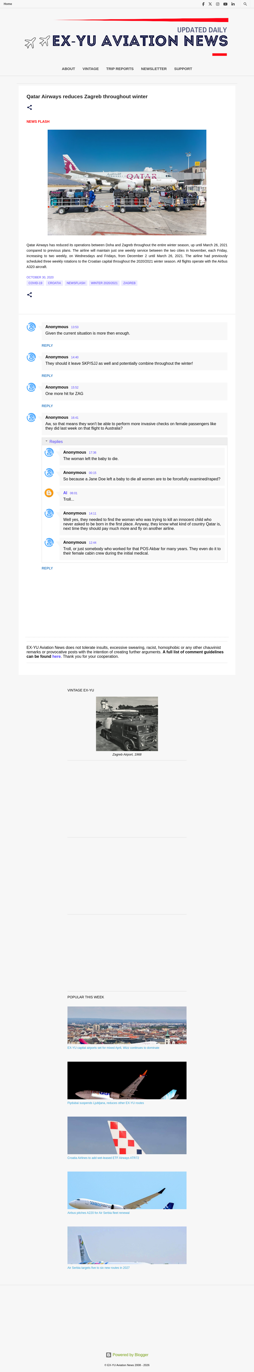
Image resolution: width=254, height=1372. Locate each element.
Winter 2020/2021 (104, 283)
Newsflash (76, 283)
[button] (29, 107)
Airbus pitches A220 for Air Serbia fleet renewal (98, 1213)
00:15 (92, 473)
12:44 (92, 542)
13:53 (74, 327)
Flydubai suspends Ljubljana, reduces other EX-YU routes (105, 1103)
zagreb (129, 283)
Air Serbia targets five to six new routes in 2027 (98, 1268)
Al (65, 493)
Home (8, 4)
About (68, 69)
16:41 (74, 417)
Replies (56, 441)
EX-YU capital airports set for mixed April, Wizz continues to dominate (113, 1048)
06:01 (73, 493)
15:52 (74, 387)
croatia (54, 283)
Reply (47, 345)
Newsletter (154, 69)
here (56, 656)
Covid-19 (35, 283)
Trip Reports (120, 69)
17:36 (92, 452)
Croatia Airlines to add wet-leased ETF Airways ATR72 (103, 1158)
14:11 (92, 513)
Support (183, 69)
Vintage (91, 69)
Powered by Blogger (127, 1355)
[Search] (245, 4)
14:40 (74, 357)
